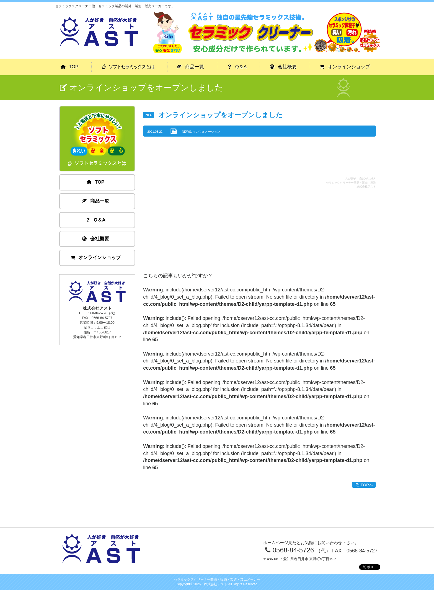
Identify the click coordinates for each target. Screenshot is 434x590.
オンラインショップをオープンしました (220, 115)
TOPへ (364, 484)
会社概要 (283, 66)
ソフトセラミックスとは (128, 66)
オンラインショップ (345, 66)
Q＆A (237, 66)
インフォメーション (206, 131)
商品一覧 (190, 66)
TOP (69, 66)
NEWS (186, 131)
